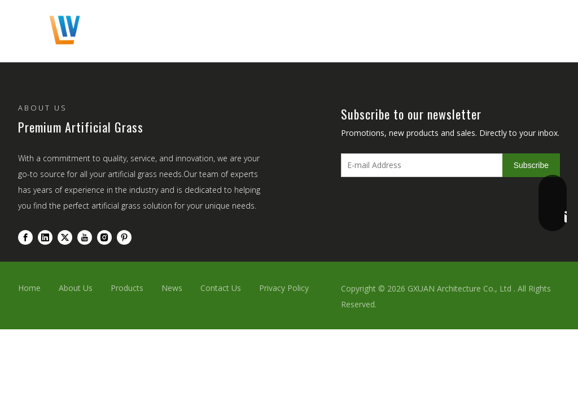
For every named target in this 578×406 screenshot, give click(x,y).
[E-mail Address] (419, 165)
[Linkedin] (45, 237)
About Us (76, 288)
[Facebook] (25, 237)
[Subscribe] (531, 165)
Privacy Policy (284, 288)
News (171, 288)
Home (29, 288)
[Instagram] (104, 237)
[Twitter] (65, 237)
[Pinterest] (124, 237)
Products (127, 288)
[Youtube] (84, 237)
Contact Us (220, 288)
